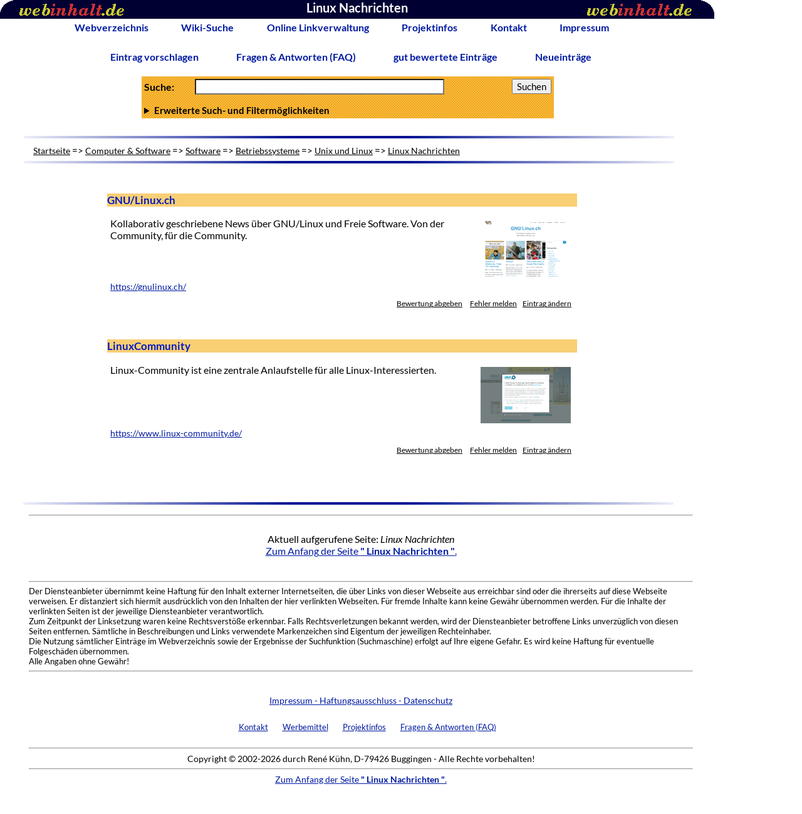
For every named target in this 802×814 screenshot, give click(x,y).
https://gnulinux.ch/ (148, 287)
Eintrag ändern (547, 303)
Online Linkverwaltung (318, 27)
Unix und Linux (344, 150)
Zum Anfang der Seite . (361, 551)
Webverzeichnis (111, 27)
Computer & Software (127, 150)
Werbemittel (305, 727)
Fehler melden (493, 303)
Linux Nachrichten (424, 150)
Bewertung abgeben (429, 303)
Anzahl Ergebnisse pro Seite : (347, 110)
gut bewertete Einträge (445, 57)
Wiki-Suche (207, 27)
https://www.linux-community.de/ (176, 433)
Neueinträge (563, 57)
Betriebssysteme (267, 150)
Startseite (51, 150)
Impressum (584, 27)
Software (203, 150)
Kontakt (509, 27)
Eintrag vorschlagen (154, 57)
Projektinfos (429, 27)
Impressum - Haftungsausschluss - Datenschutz (360, 700)
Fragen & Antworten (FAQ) (296, 57)
